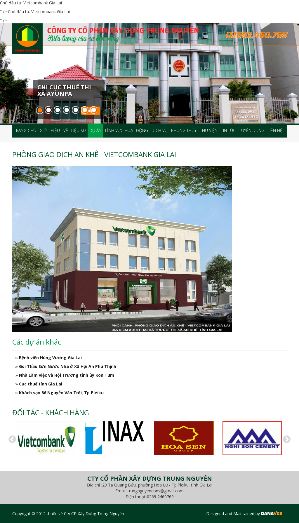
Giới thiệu (50, 130)
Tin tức (228, 130)
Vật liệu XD (74, 130)
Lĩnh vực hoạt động (126, 130)
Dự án (95, 130)
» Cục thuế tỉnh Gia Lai (38, 384)
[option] (46, 438)
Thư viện (209, 130)
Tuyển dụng (251, 130)
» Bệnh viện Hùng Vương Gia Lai (48, 357)
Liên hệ (275, 130)
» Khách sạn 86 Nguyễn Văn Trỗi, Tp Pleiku (59, 392)
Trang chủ (25, 130)
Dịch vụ (160, 130)
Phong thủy (184, 130)
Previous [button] (11, 438)
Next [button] (285, 438)
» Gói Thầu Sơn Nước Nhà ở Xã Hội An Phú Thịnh (65, 366)
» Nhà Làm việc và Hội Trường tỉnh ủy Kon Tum (64, 375)
